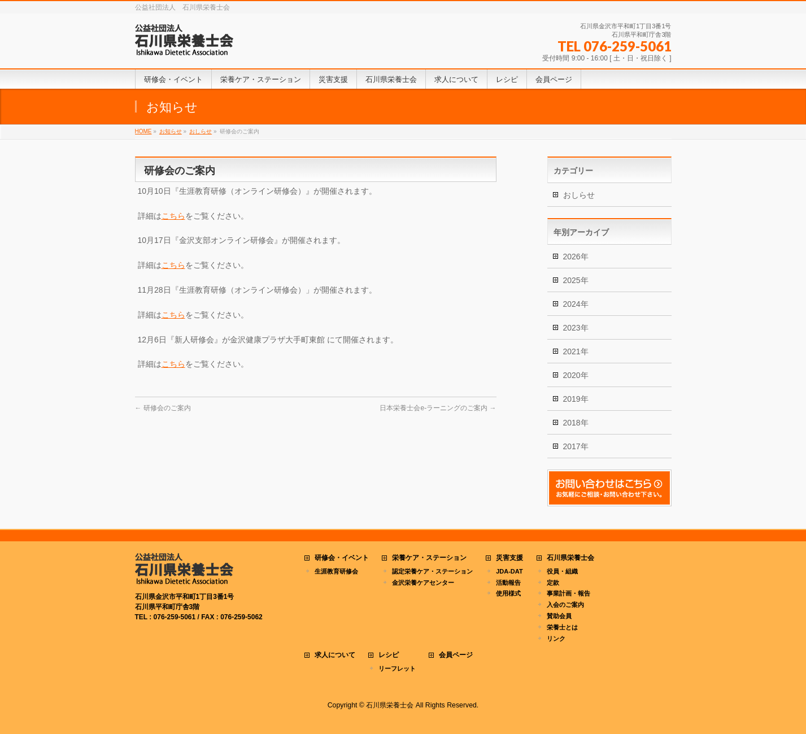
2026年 (576, 256)
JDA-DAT (509, 571)
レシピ (388, 655)
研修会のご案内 (163, 408)
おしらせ (579, 194)
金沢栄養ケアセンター (423, 582)
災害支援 (509, 558)
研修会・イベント (342, 558)
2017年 (576, 446)
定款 (553, 582)
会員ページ (456, 655)
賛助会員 (559, 616)
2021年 (576, 351)
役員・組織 (562, 571)
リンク (556, 638)
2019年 (576, 398)
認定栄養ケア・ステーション (432, 571)
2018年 (576, 422)
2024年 (576, 304)
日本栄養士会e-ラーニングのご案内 (438, 408)
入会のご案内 (565, 604)
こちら (173, 215)
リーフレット (397, 668)
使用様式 (508, 593)
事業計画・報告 (568, 593)
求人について (335, 655)
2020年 (576, 375)
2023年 (576, 327)
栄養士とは (562, 627)
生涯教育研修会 (336, 571)
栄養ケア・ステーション (429, 558)
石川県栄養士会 (570, 558)
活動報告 (508, 582)
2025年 (576, 280)
